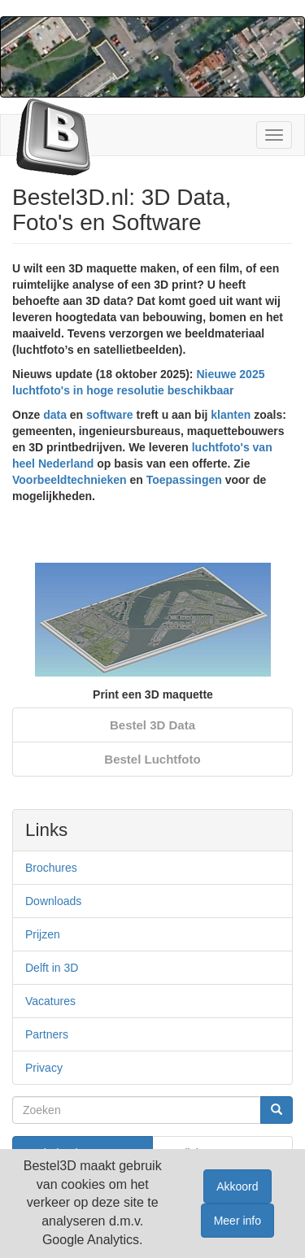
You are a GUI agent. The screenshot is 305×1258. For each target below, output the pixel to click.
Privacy (44, 1067)
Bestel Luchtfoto (152, 759)
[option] (153, 612)
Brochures (51, 867)
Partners (46, 1034)
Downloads (53, 901)
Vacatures (50, 1001)
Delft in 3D (51, 967)
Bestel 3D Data (152, 725)
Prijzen (42, 934)
